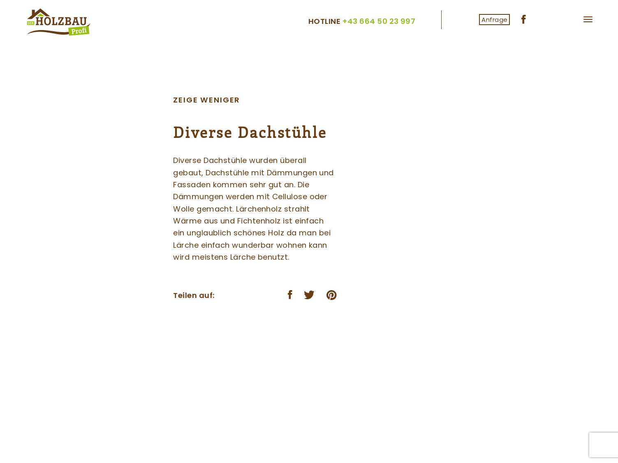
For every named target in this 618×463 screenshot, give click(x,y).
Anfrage (494, 19)
